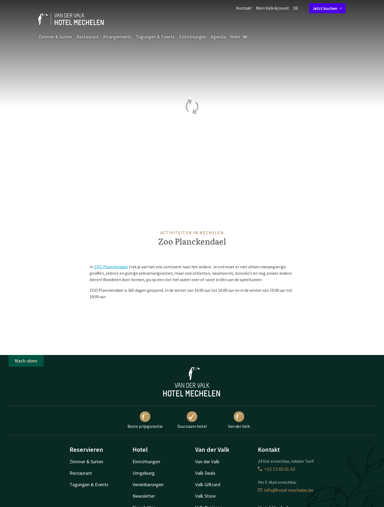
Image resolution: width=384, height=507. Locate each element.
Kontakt (244, 8)
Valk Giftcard (207, 484)
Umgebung (144, 473)
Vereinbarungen (148, 484)
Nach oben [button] (26, 361)
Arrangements (117, 37)
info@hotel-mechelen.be (285, 490)
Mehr (239, 37)
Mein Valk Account (272, 8)
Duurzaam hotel (192, 420)
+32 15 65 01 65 (276, 469)
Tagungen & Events (155, 37)
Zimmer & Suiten (55, 37)
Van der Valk (239, 420)
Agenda (218, 37)
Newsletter (144, 496)
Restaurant (87, 37)
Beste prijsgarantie (145, 420)
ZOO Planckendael (111, 266)
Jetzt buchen (327, 8)
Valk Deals (205, 473)
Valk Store (205, 496)
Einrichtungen (192, 37)
